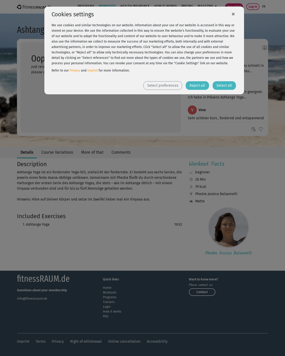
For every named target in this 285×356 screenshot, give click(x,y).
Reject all (197, 85)
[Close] (233, 13)
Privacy (75, 70)
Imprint (92, 70)
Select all (224, 85)
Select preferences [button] (162, 85)
